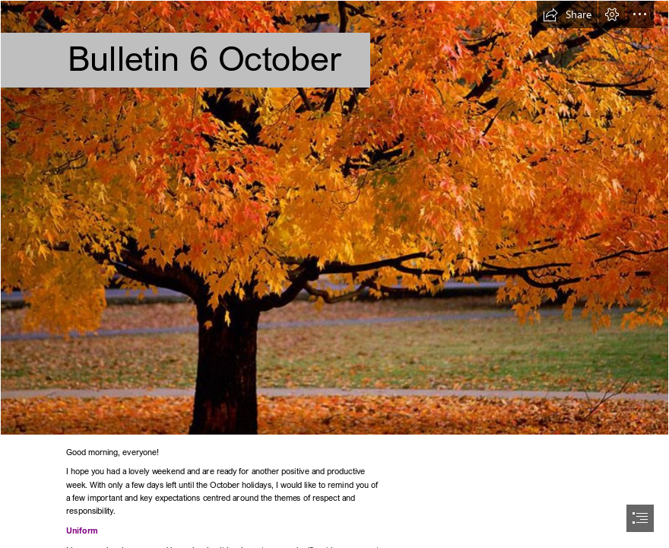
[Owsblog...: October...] (334, 217)
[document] (334, 274)
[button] (567, 14)
